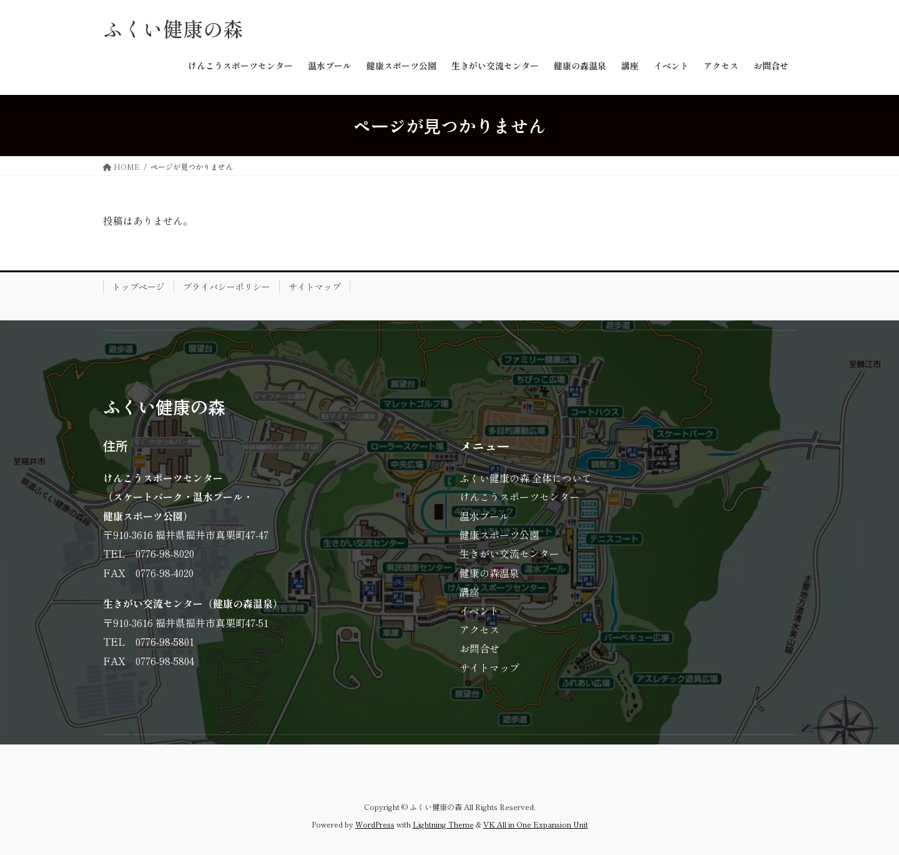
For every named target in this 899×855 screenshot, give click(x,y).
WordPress (375, 824)
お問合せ (479, 648)
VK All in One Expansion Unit (535, 824)
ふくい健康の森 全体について (525, 477)
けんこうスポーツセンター (519, 496)
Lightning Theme (443, 824)
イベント (479, 610)
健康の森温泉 (489, 572)
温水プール (484, 515)
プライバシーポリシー (226, 286)
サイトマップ (314, 286)
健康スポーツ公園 (499, 534)
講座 (469, 591)
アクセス (479, 629)
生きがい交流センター (509, 553)
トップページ (138, 286)
